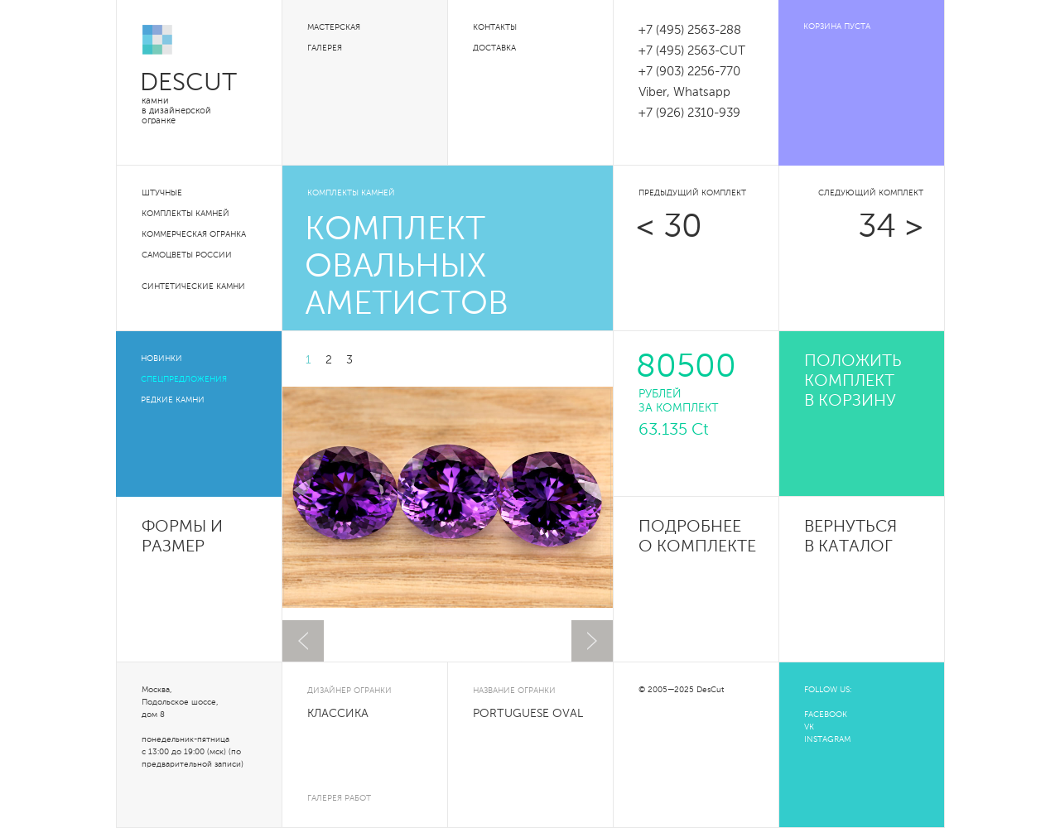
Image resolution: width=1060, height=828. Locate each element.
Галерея (324, 48)
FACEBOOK (825, 714)
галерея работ (339, 798)
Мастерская (333, 27)
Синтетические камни (193, 286)
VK (809, 727)
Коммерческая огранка (194, 234)
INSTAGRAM (827, 739)
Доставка (494, 48)
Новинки (161, 358)
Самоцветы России (187, 255)
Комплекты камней (185, 213)
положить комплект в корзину (853, 382)
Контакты (495, 27)
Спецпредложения (184, 379)
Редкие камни (173, 400)
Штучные (162, 193)
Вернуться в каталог (850, 537)
